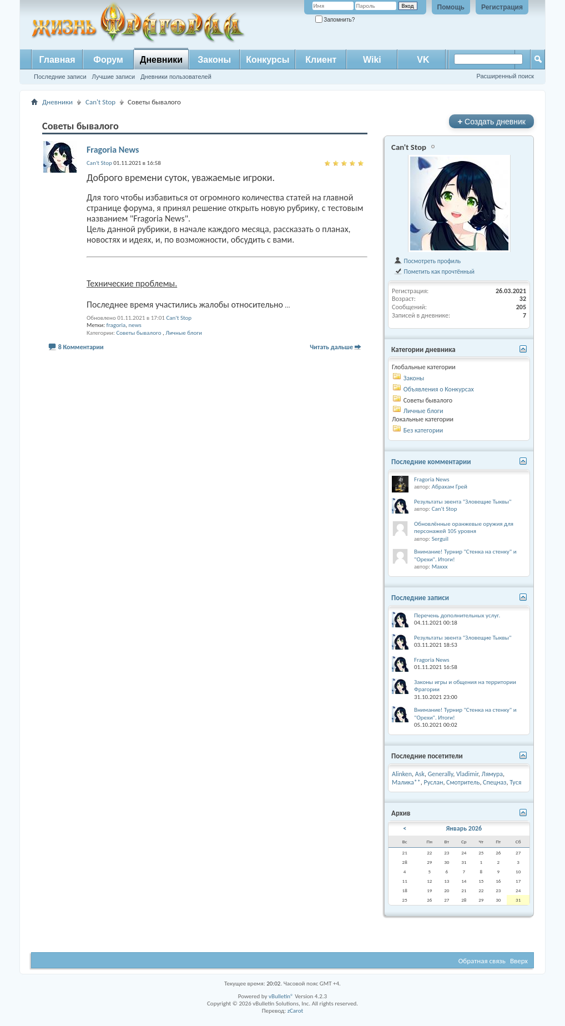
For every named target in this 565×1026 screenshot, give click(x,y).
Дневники (161, 59)
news (135, 325)
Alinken (402, 774)
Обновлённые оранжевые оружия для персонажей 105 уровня (463, 527)
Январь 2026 (464, 828)
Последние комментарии (431, 461)
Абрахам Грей (449, 486)
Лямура (492, 774)
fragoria (116, 325)
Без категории (423, 430)
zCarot (295, 1010)
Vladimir (467, 774)
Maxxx (440, 566)
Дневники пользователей (175, 76)
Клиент (320, 59)
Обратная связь (482, 961)
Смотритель (463, 782)
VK (423, 59)
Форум (108, 59)
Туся (515, 782)
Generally (440, 774)
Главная (57, 59)
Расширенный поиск (505, 76)
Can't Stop (100, 102)
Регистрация (502, 7)
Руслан (433, 782)
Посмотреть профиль (427, 261)
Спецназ (494, 782)
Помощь (451, 7)
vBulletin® (281, 996)
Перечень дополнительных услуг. (457, 615)
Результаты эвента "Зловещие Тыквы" (463, 501)
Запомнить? (335, 20)
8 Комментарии (81, 347)
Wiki (372, 59)
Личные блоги (183, 332)
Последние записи (60, 76)
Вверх (519, 961)
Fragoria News (113, 149)
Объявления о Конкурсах (438, 389)
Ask (420, 774)
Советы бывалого (138, 332)
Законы (214, 59)
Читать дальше (331, 347)
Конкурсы (267, 59)
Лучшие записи (113, 76)
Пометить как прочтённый (434, 271)
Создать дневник (491, 121)
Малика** (406, 782)
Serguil (440, 538)
